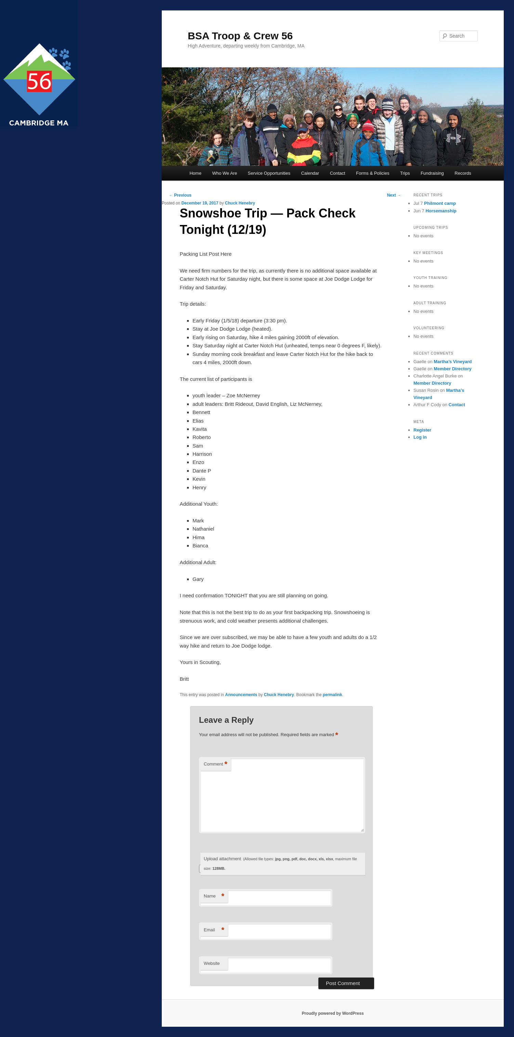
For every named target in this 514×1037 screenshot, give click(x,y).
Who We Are (224, 173)
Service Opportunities (269, 173)
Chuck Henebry (240, 203)
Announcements (241, 694)
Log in (420, 437)
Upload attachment (280, 863)
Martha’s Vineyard (453, 361)
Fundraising (432, 173)
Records (462, 173)
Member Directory (453, 368)
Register (422, 430)
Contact (337, 173)
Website (212, 963)
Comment (215, 764)
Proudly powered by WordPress (333, 1013)
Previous (180, 195)
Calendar (310, 173)
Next (394, 195)
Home (195, 173)
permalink (332, 694)
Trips (405, 173)
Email (214, 930)
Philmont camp (440, 203)
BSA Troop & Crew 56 (240, 35)
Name (214, 896)
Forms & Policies (373, 173)
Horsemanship (440, 210)
